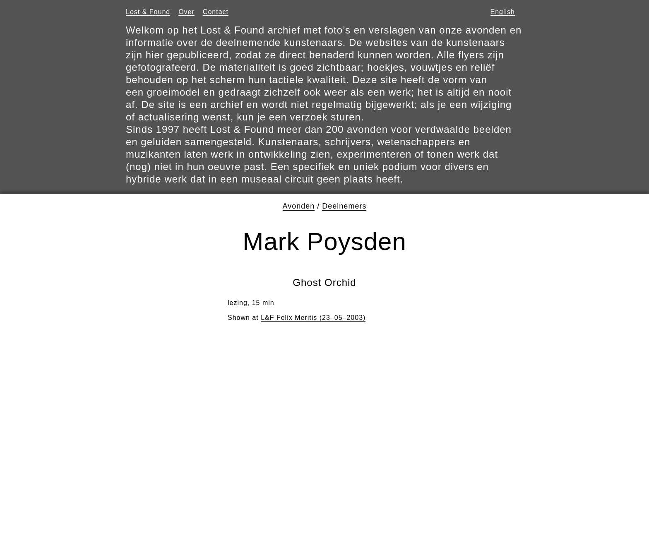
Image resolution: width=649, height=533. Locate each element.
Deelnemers (344, 206)
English (502, 11)
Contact (215, 11)
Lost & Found (148, 11)
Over (186, 11)
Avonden (299, 206)
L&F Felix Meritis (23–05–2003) (313, 317)
